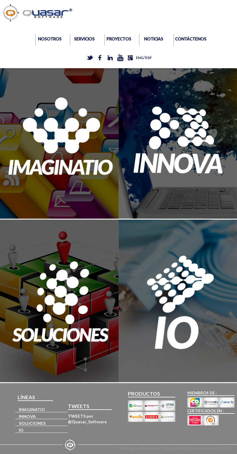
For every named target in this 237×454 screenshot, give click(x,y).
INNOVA (27, 416)
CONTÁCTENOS (188, 38)
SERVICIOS (84, 38)
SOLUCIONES (32, 423)
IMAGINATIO (32, 409)
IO (21, 430)
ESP (148, 57)
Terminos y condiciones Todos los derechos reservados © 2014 (175, 448)
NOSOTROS (49, 38)
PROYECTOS (118, 38)
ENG (139, 57)
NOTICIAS (153, 38)
